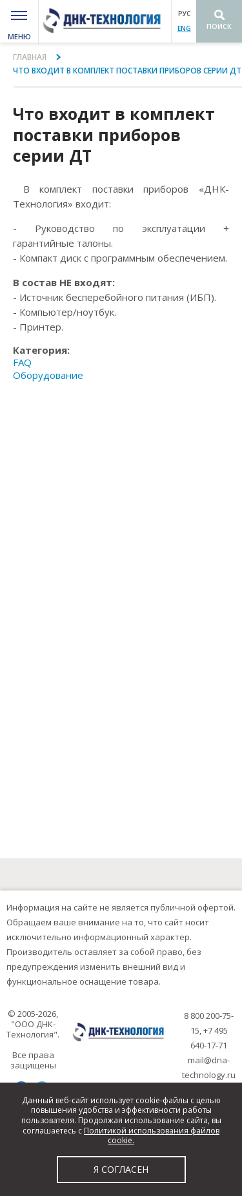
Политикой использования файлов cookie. (151, 1135)
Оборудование (48, 375)
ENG (184, 28)
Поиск (219, 26)
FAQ (22, 362)
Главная (29, 57)
